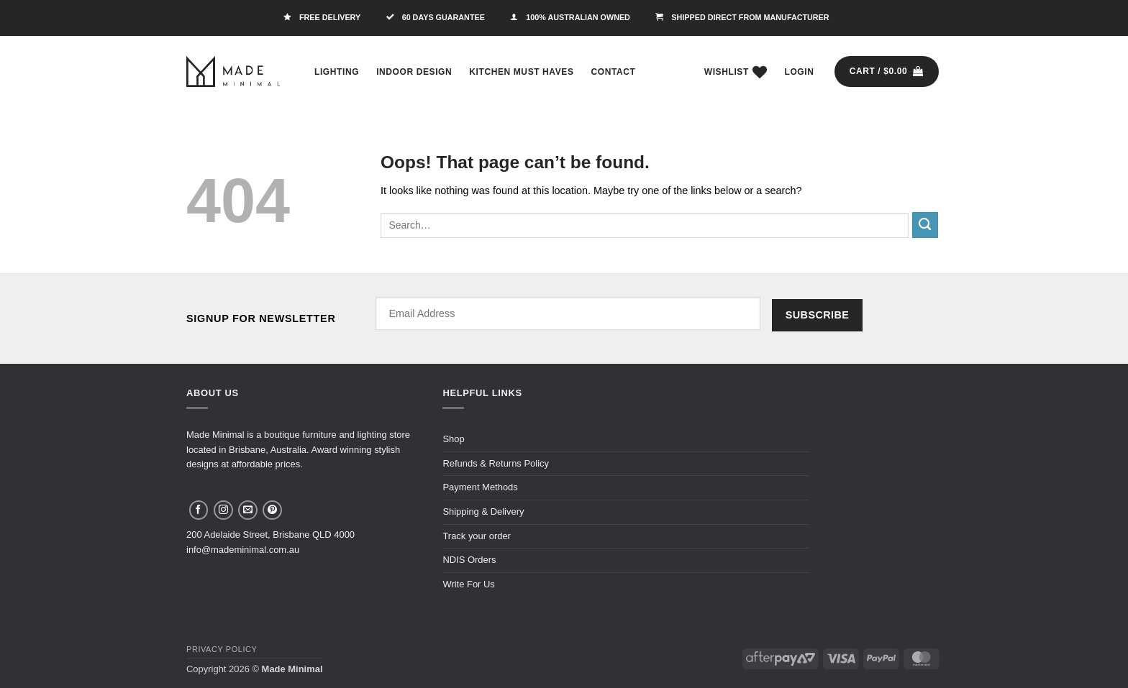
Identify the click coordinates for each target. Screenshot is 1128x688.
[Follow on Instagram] (223, 510)
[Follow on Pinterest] (272, 510)
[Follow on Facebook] (199, 510)
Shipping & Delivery (483, 511)
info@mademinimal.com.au (242, 549)
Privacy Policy (221, 649)
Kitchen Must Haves (521, 72)
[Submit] (925, 225)
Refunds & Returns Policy (495, 463)
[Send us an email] (248, 510)
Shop (453, 439)
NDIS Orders (469, 559)
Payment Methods (479, 487)
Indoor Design (414, 72)
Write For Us (468, 584)
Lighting (336, 72)
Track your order (476, 536)
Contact (613, 72)
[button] (799, 72)
